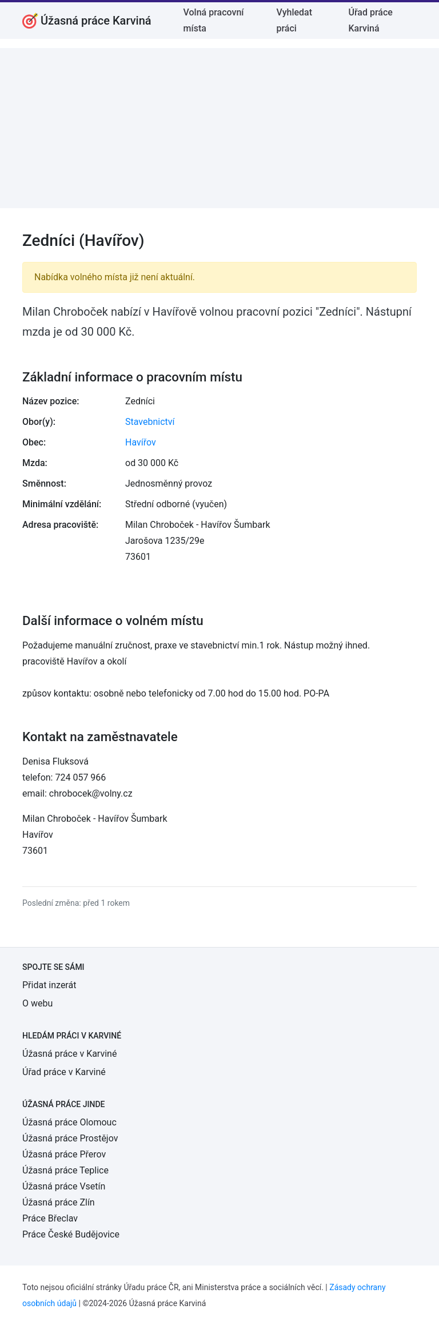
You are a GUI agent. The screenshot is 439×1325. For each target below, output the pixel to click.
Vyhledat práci (294, 20)
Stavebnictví (149, 421)
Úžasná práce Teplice (65, 1170)
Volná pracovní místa (213, 20)
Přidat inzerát (49, 985)
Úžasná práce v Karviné (69, 1053)
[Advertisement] (219, 128)
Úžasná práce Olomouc (69, 1122)
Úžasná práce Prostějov (70, 1138)
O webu (37, 1003)
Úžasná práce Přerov (64, 1154)
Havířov (140, 442)
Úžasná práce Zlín (58, 1202)
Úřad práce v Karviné (64, 1072)
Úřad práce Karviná (370, 20)
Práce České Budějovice (70, 1234)
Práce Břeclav (50, 1218)
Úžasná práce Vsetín (63, 1186)
